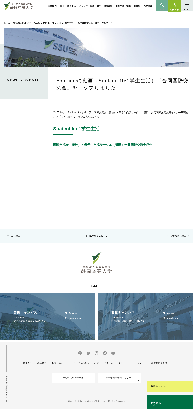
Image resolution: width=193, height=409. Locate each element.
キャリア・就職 (86, 6)
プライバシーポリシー (115, 363)
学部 (62, 6)
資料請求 (189, 394)
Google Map (75, 318)
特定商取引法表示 (160, 363)
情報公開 (27, 363)
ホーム (7, 23)
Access (73, 313)
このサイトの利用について (85, 363)
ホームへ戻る (13, 236)
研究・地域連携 (104, 6)
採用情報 (42, 363)
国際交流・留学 (123, 6)
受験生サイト (189, 362)
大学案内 (52, 6)
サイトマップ (139, 363)
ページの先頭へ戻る (176, 236)
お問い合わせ (59, 363)
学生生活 (71, 6)
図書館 (137, 6)
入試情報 (147, 6)
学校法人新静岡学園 (73, 378)
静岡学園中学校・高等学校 (120, 378)
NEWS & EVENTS (22, 23)
